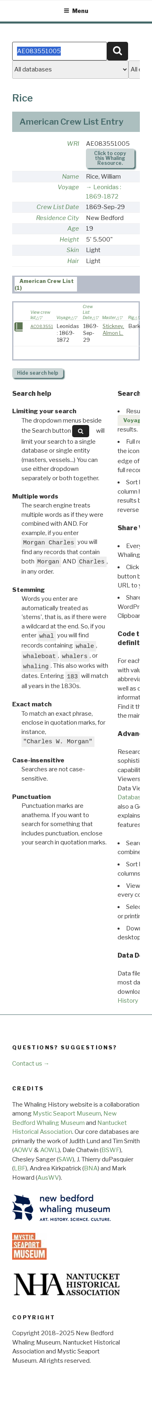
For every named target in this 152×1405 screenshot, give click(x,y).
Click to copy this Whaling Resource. (110, 158)
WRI (73, 143)
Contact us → (30, 1063)
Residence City (57, 218)
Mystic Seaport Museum (67, 1113)
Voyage (68, 187)
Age (73, 228)
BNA (91, 1168)
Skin (72, 250)
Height (69, 239)
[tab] (46, 284)
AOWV (23, 1150)
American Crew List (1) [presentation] (44, 284)
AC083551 (41, 326)
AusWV (48, 1177)
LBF (20, 1168)
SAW (65, 1159)
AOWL (49, 1150)
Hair (73, 261)
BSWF (110, 1150)
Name (70, 176)
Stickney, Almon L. (113, 329)
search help (37, 373)
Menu (76, 10)
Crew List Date (57, 207)
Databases (133, 797)
